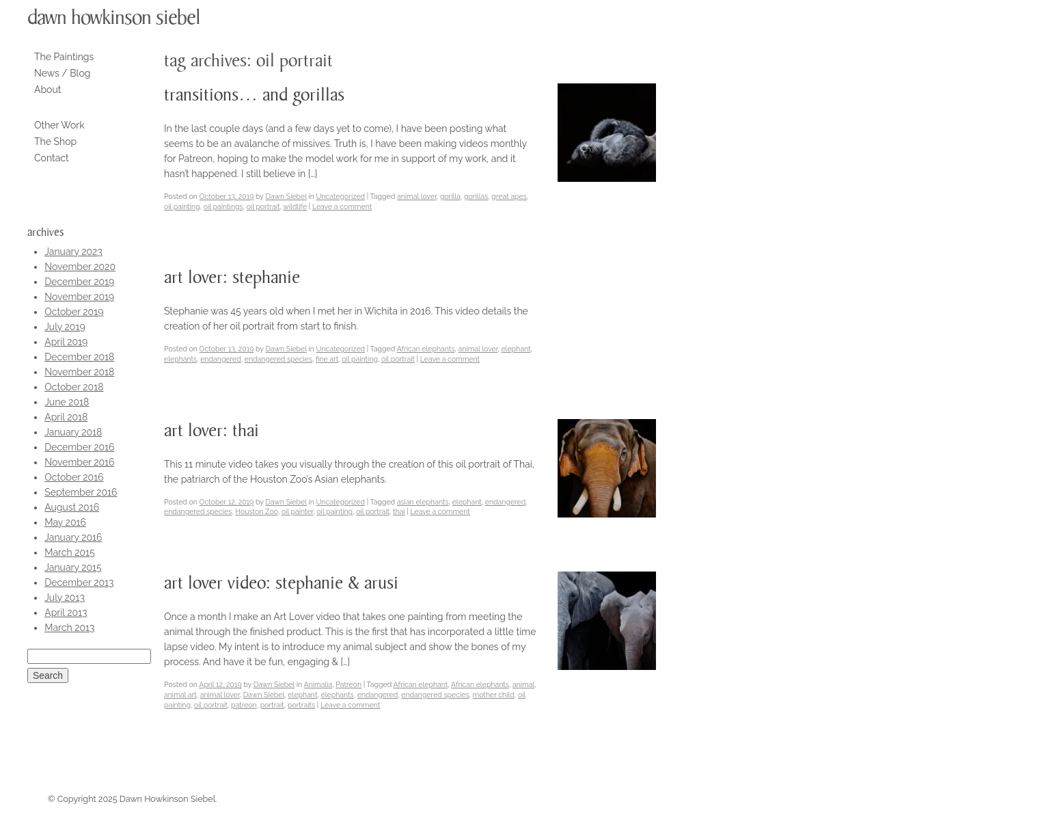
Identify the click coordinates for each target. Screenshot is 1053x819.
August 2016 (71, 507)
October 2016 (73, 477)
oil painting (182, 206)
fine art (327, 359)
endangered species (278, 359)
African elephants (426, 349)
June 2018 (66, 402)
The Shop (55, 141)
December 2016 (79, 447)
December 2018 (79, 356)
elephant (515, 349)
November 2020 (79, 266)
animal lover (417, 196)
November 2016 (79, 462)
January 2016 (73, 537)
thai (399, 511)
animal (523, 684)
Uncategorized (340, 196)
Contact (51, 157)
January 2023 (73, 251)
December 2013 (78, 582)
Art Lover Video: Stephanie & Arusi (281, 583)
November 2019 (79, 296)
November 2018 (79, 371)
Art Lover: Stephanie (232, 278)
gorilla (450, 196)
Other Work (59, 125)
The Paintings (64, 56)
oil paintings (223, 206)
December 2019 (79, 281)
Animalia (318, 684)
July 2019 (64, 326)
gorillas (476, 196)
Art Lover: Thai (211, 431)
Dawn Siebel (285, 196)
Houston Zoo (256, 511)
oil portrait (263, 206)
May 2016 (65, 522)
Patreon (348, 684)
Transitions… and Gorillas (254, 95)
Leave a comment (342, 206)
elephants (180, 359)
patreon (244, 705)
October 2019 (73, 311)
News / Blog (62, 73)
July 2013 (64, 597)
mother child (494, 694)
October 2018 (73, 386)
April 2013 (65, 612)
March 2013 (69, 627)
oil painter (298, 511)
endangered (220, 359)
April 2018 (65, 417)
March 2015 (69, 552)
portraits (301, 705)
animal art (180, 694)
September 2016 (80, 492)
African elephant (421, 684)
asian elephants (423, 502)
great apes (508, 196)
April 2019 (65, 341)
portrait (272, 705)
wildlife (295, 206)
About (47, 89)
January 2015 (73, 567)
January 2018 (73, 432)
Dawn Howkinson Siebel (113, 18)
